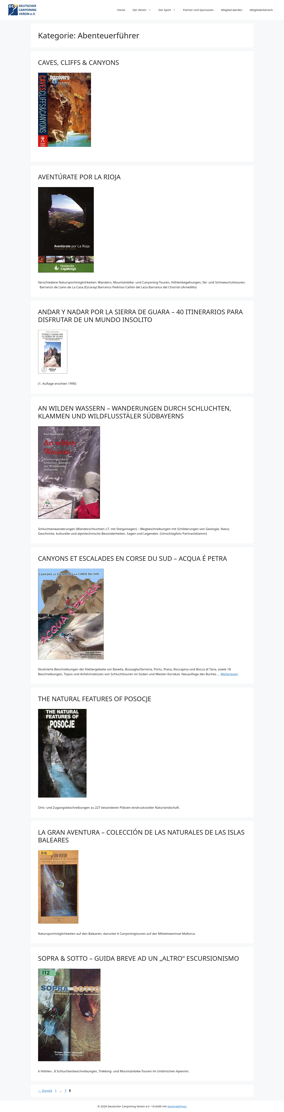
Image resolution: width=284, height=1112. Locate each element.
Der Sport (168, 9)
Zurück (45, 1090)
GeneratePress (176, 1106)
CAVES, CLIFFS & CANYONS (78, 62)
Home (121, 10)
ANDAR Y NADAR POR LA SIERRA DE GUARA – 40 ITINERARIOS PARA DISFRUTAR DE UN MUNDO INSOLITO (140, 315)
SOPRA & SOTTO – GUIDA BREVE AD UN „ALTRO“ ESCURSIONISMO (138, 958)
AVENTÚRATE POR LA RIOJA (79, 176)
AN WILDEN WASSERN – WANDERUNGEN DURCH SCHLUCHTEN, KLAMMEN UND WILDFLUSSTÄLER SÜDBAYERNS (134, 412)
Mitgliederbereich (261, 10)
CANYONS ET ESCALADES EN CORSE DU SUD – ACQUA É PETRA (132, 558)
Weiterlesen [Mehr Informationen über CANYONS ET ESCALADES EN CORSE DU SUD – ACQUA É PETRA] (229, 674)
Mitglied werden (231, 10)
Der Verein (144, 9)
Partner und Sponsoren (198, 10)
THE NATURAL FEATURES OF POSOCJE (94, 698)
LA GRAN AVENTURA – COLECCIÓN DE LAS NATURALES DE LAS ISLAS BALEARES (141, 836)
